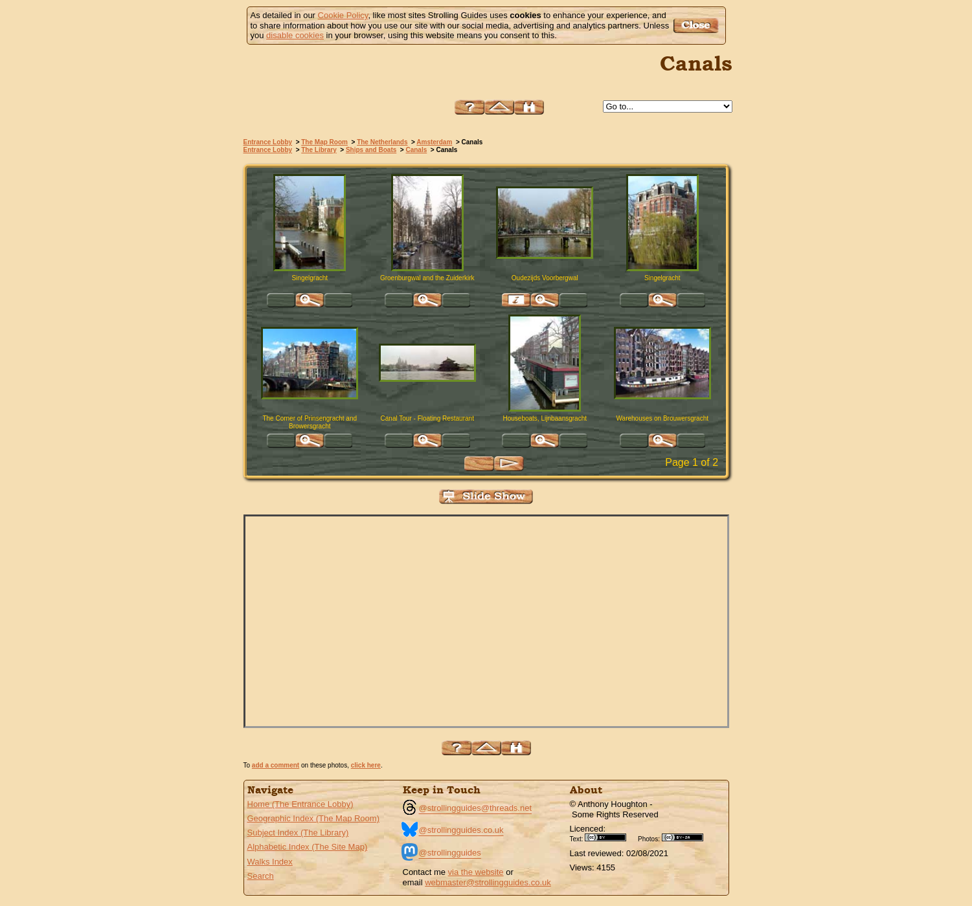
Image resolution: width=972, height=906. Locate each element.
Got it (697, 25)
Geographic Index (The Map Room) (313, 818)
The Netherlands (382, 142)
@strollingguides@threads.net (475, 808)
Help (469, 107)
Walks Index (270, 862)
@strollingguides (450, 852)
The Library (318, 149)
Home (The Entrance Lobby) (300, 804)
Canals (416, 149)
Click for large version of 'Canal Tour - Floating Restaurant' (427, 441)
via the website (476, 872)
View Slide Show (486, 496)
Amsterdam (434, 142)
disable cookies (295, 35)
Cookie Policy (343, 15)
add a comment (275, 765)
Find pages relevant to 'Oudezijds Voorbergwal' (516, 300)
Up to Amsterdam (499, 107)
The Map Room (324, 142)
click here (366, 765)
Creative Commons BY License (610, 837)
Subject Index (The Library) (298, 832)
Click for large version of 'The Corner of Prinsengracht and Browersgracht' (309, 441)
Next (509, 463)
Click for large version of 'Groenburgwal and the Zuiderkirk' (427, 300)
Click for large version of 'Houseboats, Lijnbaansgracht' (544, 441)
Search (260, 876)
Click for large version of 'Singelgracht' (309, 300)
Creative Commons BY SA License (687, 837)
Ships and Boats (371, 149)
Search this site (529, 107)
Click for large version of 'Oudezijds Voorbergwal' (544, 300)
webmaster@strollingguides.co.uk (488, 882)
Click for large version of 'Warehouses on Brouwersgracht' (662, 441)
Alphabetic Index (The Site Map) (307, 847)
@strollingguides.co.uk (461, 830)
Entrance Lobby (268, 142)
